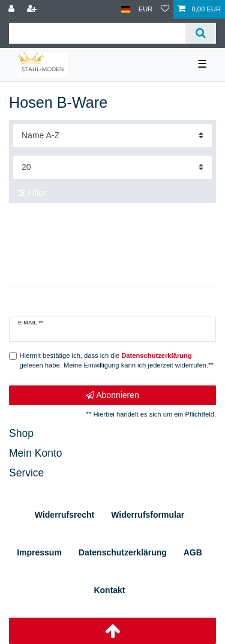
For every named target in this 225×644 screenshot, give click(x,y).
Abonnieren (112, 395)
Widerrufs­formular (147, 515)
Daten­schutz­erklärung (123, 552)
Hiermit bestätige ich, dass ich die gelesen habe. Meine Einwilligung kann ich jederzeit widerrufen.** (117, 360)
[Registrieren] (33, 9)
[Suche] (200, 33)
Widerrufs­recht (64, 515)
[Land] (125, 9)
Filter (32, 193)
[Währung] (145, 9)
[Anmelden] (12, 9)
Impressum (39, 552)
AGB (193, 552)
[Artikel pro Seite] (112, 167)
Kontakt (109, 590)
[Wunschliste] (165, 9)
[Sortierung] (112, 135)
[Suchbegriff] (97, 33)
